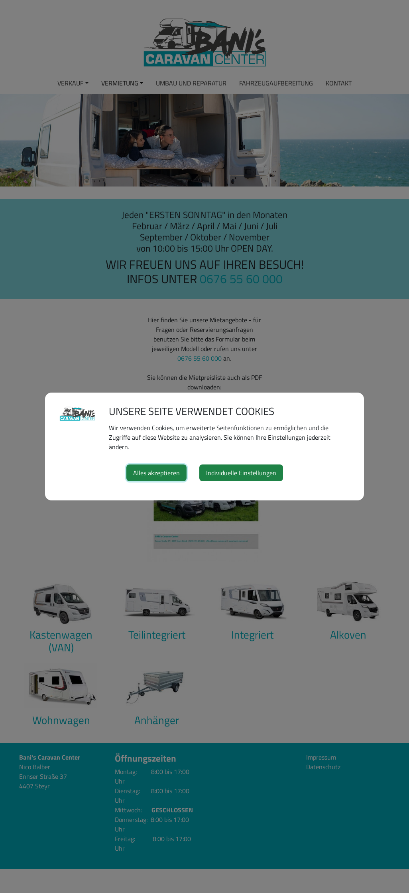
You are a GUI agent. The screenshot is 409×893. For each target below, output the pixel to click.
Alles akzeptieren (156, 473)
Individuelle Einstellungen (241, 473)
